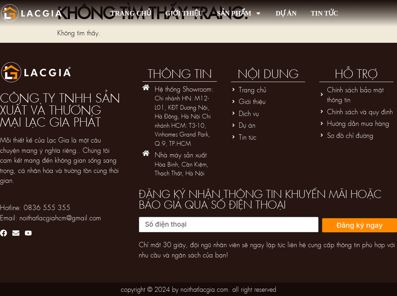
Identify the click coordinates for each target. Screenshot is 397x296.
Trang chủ (131, 13)
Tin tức (324, 13)
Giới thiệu (184, 13)
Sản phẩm (239, 13)
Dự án (286, 13)
